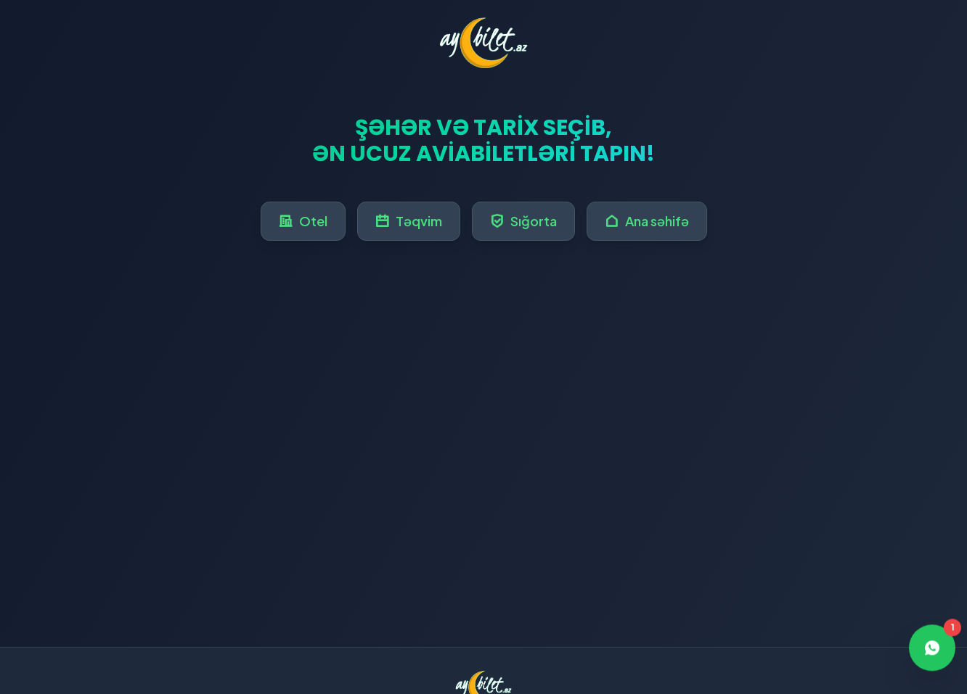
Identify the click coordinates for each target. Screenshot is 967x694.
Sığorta (523, 220)
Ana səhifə (647, 220)
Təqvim (408, 220)
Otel (303, 220)
